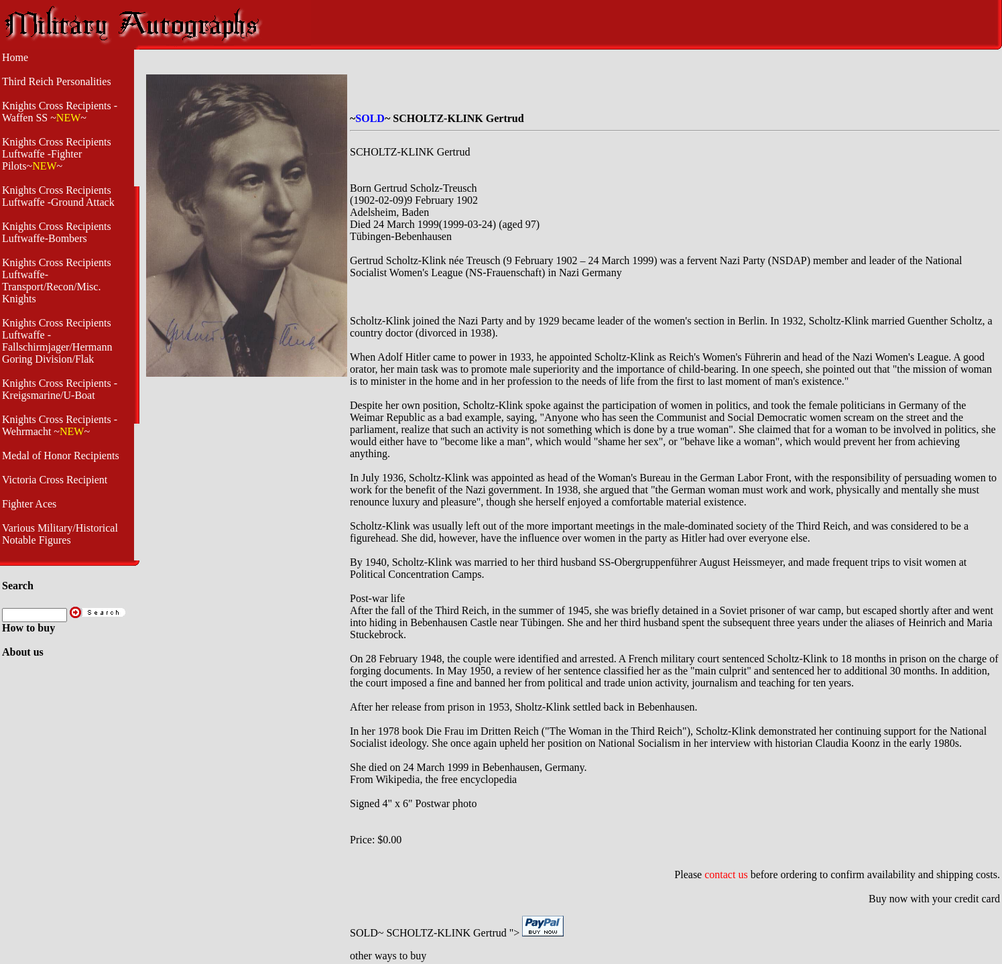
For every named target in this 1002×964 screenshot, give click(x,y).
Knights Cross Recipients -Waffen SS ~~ (59, 111)
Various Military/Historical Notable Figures (60, 534)
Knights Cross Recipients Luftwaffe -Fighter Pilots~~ (56, 154)
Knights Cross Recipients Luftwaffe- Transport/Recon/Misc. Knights (56, 280)
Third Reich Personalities (56, 81)
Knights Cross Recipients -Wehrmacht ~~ (59, 425)
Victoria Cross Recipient (54, 479)
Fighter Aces (29, 503)
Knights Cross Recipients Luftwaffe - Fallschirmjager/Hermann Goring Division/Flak (57, 341)
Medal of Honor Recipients (60, 455)
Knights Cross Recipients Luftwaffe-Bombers (56, 232)
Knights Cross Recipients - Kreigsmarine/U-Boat (59, 389)
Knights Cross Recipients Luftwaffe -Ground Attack (58, 196)
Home (15, 57)
